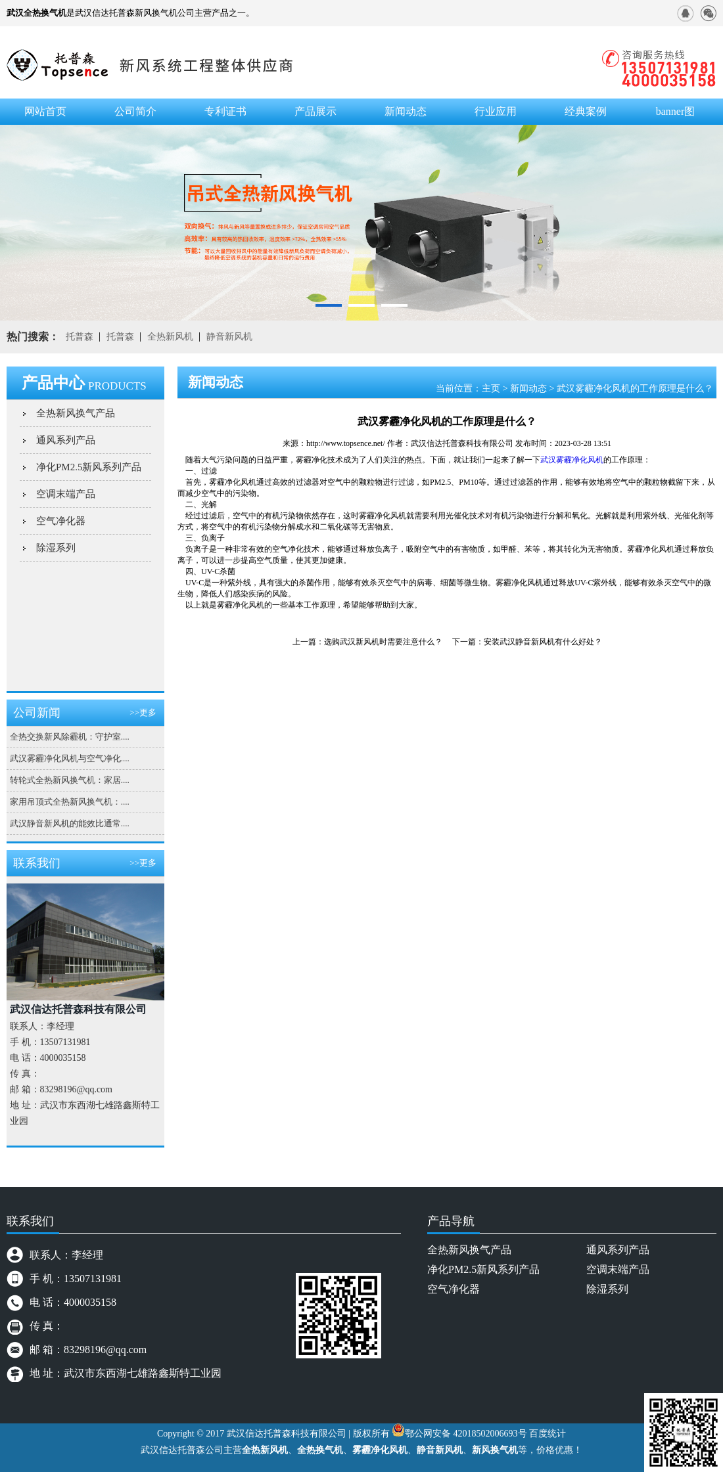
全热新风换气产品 (75, 413)
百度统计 (547, 1434)
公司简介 (135, 111)
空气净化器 (60, 521)
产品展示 (315, 111)
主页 (491, 388)
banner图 (675, 111)
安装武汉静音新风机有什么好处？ (543, 641)
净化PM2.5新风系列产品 (88, 467)
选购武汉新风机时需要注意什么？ (383, 641)
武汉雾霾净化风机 (571, 459)
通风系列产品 (65, 440)
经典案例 (586, 111)
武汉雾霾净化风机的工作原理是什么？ (635, 388)
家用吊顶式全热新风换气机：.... (69, 802)
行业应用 (496, 111)
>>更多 (142, 712)
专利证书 (225, 111)
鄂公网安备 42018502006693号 (466, 1434)
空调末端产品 (65, 494)
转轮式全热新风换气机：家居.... (69, 780)
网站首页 (45, 111)
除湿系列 (56, 548)
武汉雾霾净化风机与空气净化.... (69, 758)
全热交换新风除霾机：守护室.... (69, 737)
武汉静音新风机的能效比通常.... (69, 823)
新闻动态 (528, 388)
